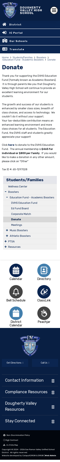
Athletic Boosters (20, 235)
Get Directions (15, 362)
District (15, 24)
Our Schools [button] (18, 41)
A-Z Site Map (10, 445)
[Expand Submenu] (5, 191)
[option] (16, 270)
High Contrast (12, 440)
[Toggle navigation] (54, 10)
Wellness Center (17, 186)
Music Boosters (19, 230)
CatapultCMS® (29, 455)
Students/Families (23, 57)
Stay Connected (20, 420)
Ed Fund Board (20, 208)
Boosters (41, 57)
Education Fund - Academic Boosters (23, 59)
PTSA (11, 241)
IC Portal (16, 32)
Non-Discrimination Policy (16, 435)
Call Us (45, 362)
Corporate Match (21, 214)
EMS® (41, 455)
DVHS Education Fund (24, 202)
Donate (51, 59)
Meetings (16, 224)
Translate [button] (16, 49)
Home (5, 57)
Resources (14, 246)
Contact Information (24, 380)
